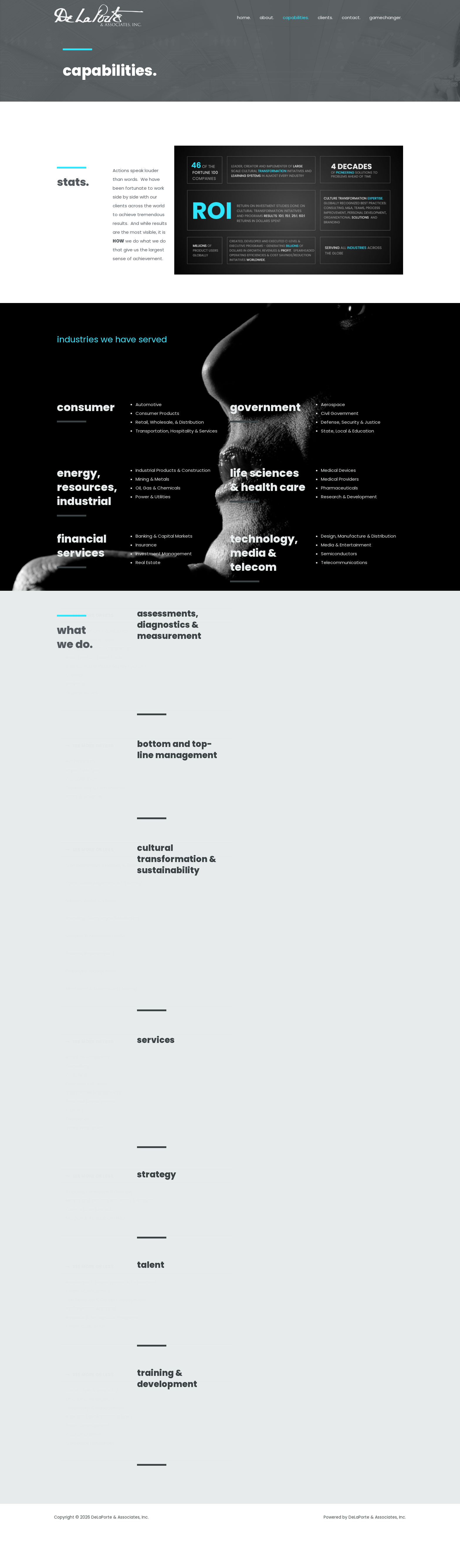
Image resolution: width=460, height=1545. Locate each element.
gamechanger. (385, 17)
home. (244, 17)
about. (267, 17)
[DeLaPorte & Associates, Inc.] (99, 17)
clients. (325, 17)
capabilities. (296, 17)
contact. (351, 17)
